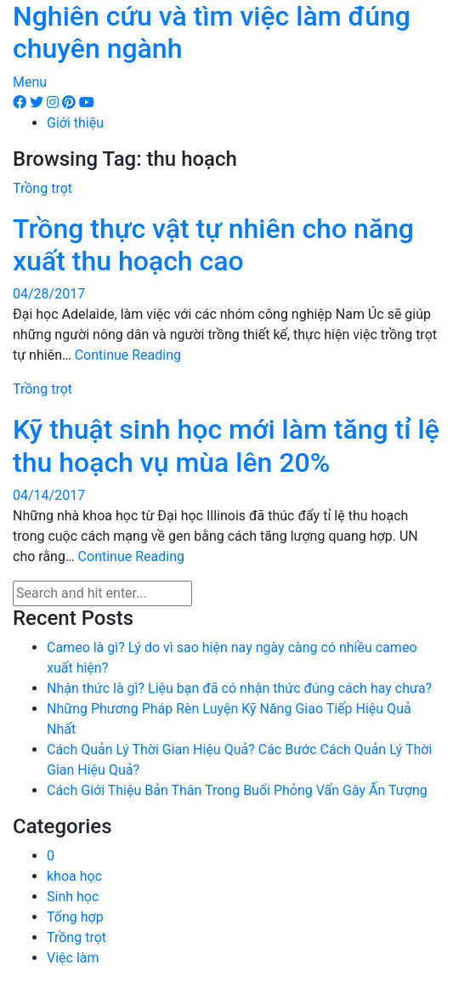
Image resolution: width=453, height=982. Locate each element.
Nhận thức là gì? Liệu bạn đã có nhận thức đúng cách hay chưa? (239, 688)
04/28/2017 (49, 294)
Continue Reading (128, 355)
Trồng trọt (42, 188)
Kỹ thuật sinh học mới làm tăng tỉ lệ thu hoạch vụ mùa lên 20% (226, 445)
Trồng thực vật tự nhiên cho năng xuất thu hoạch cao (213, 245)
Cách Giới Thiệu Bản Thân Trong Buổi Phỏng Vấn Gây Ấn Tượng (237, 790)
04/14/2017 (49, 495)
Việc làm (73, 958)
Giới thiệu (75, 123)
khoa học (74, 876)
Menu (30, 82)
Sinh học (73, 896)
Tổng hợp (75, 917)
